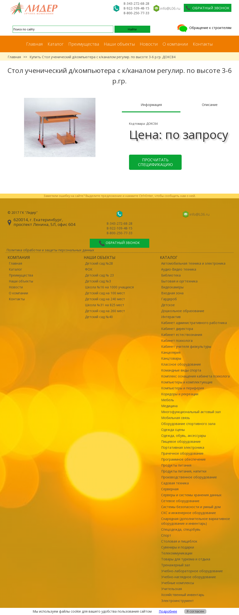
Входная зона (172, 293)
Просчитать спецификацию (155, 162)
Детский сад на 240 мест (105, 299)
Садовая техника (175, 483)
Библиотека (171, 275)
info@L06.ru (170, 8)
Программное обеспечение (183, 459)
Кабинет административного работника (194, 322)
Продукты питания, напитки (183, 471)
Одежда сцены (173, 429)
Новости (149, 44)
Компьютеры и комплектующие (187, 382)
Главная (34, 44)
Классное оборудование (181, 364)
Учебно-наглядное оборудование (188, 577)
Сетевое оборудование (180, 501)
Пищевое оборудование (181, 441)
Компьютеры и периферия (182, 388)
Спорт (166, 535)
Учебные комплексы (177, 583)
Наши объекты (119, 44)
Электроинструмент (177, 600)
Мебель (167, 400)
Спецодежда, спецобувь (180, 529)
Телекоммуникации (176, 553)
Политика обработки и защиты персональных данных (50, 250)
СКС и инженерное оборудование (188, 512)
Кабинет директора (177, 328)
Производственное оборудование (189, 477)
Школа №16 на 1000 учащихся (109, 287)
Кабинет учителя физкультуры (186, 346)
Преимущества (83, 44)
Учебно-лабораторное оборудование (192, 571)
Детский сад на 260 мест (105, 311)
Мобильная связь (175, 417)
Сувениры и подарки (177, 547)
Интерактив (171, 317)
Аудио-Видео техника (178, 269)
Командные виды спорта (181, 370)
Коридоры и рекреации (179, 394)
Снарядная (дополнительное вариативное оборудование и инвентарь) (195, 521)
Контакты (203, 44)
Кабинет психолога (177, 340)
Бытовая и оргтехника (179, 281)
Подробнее (168, 611)
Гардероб (169, 299)
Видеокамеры (172, 287)
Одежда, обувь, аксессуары (183, 435)
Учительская (171, 588)
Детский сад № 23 (99, 275)
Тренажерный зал (175, 565)
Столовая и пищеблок (179, 541)
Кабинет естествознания (181, 334)
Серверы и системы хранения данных (191, 495)
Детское (168, 305)
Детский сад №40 (99, 317)
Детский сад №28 (99, 263)
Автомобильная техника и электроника (193, 263)
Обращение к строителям (203, 27)
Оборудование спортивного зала (188, 423)
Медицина (169, 406)
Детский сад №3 (98, 281)
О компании (175, 44)
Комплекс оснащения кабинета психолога (195, 376)
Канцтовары (171, 358)
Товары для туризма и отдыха (185, 559)
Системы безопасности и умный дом (191, 507)
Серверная (170, 489)
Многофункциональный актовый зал (191, 412)
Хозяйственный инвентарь (182, 594)
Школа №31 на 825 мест (104, 305)
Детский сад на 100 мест (105, 293)
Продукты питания (176, 465)
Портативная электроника (182, 447)
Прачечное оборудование (182, 453)
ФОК (88, 269)
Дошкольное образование (182, 311)
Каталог (56, 44)
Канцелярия (170, 352)
